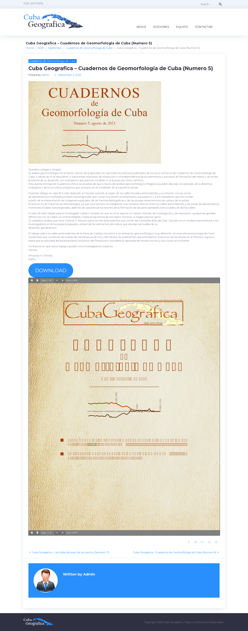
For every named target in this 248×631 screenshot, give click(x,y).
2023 (41, 48)
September (55, 48)
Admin (45, 75)
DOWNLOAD (50, 270)
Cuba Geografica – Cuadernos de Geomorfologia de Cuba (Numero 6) (174, 552)
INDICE (141, 27)
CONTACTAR (204, 27)
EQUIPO (182, 27)
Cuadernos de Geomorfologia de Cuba (89, 48)
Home (30, 48)
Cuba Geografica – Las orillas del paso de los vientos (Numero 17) (70, 552)
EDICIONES (161, 27)
